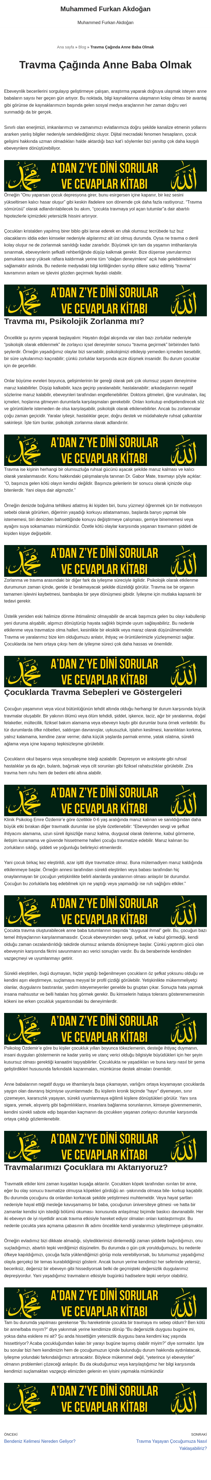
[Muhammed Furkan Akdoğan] (105, 9)
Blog (82, 47)
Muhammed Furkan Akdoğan (105, 22)
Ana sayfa (65, 47)
